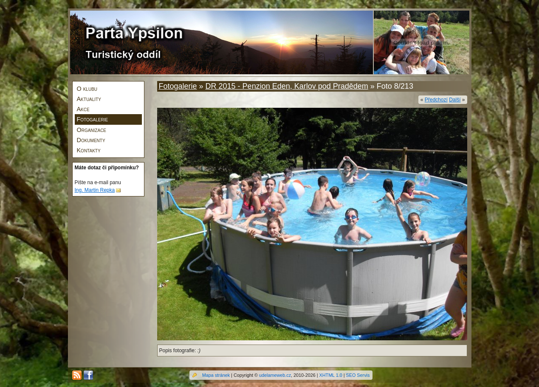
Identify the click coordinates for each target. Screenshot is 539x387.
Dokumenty (91, 140)
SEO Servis (358, 375)
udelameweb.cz (275, 375)
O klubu (87, 88)
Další (454, 100)
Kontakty (89, 150)
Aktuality (89, 98)
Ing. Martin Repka (95, 190)
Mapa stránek (216, 375)
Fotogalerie (92, 119)
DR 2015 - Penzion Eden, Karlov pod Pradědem (287, 86)
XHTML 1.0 (330, 375)
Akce (83, 109)
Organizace (92, 129)
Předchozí (436, 100)
